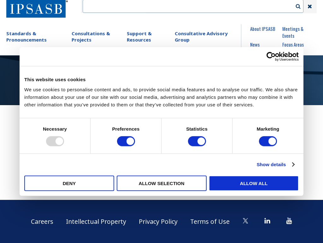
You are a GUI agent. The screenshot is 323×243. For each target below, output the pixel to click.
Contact (181, 6)
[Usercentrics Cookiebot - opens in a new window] (271, 56)
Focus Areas (293, 44)
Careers (39, 221)
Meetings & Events (292, 32)
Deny (69, 183)
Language (210, 6)
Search (301, 6)
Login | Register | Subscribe (259, 6)
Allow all (254, 183)
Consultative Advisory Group (201, 36)
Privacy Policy (159, 221)
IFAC (157, 6)
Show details (271, 164)
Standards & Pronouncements (26, 36)
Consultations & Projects (91, 36)
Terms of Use (212, 221)
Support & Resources (139, 36)
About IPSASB (262, 28)
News (255, 44)
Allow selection (162, 183)
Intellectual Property (95, 221)
